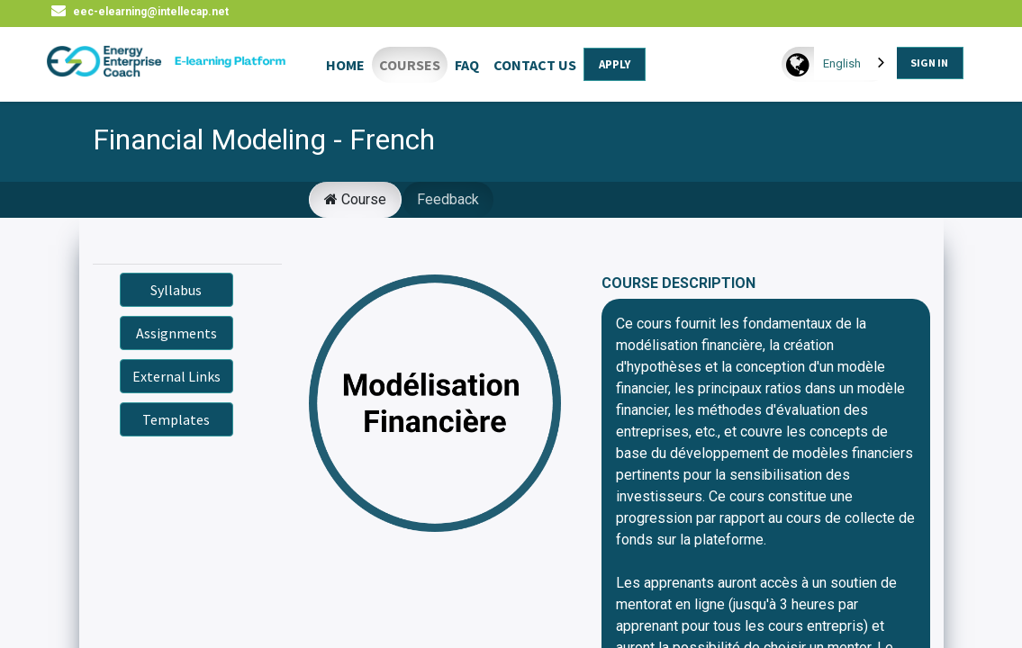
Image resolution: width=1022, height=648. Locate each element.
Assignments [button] (176, 333)
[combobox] (854, 63)
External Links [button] (176, 376)
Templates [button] (176, 419)
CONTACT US (534, 65)
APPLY (614, 64)
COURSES (409, 65)
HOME (345, 65)
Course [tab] (355, 199)
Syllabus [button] (176, 290)
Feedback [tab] (448, 199)
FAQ (467, 65)
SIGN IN (928, 62)
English (841, 63)
